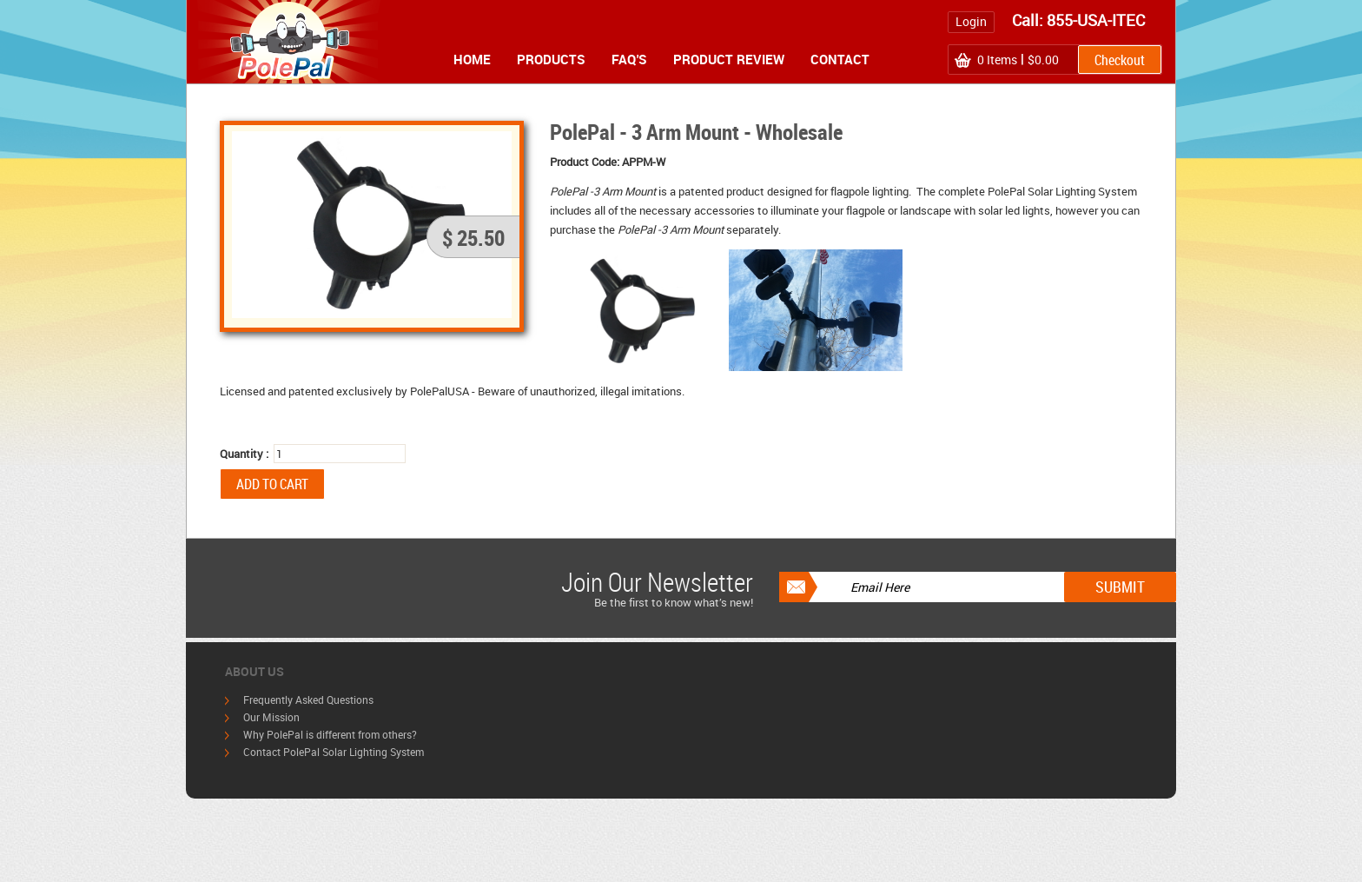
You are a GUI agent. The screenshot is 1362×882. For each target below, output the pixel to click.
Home (472, 59)
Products (551, 59)
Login (971, 21)
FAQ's (629, 59)
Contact (839, 59)
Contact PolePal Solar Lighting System (333, 752)
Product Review (728, 59)
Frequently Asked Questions (308, 699)
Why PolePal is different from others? (330, 734)
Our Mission (271, 717)
